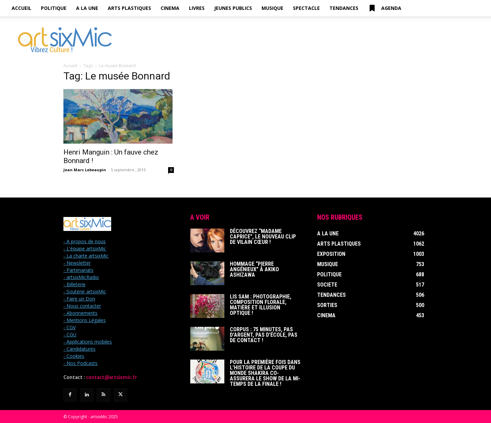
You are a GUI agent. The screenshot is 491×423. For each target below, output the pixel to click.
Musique (272, 8)
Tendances (343, 8)
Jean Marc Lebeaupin (84, 169)
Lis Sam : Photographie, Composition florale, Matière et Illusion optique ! (260, 304)
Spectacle (306, 8)
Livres (197, 8)
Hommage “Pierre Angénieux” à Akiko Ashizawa (254, 269)
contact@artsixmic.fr (111, 377)
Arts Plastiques (129, 8)
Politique (53, 8)
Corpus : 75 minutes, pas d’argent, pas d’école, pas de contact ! (263, 335)
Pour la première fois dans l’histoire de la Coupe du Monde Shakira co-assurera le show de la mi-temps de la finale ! (265, 373)
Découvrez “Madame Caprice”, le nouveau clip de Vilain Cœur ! (263, 236)
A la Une (87, 8)
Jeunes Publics (233, 8)
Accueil (21, 8)
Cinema (170, 8)
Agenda (384, 8)
